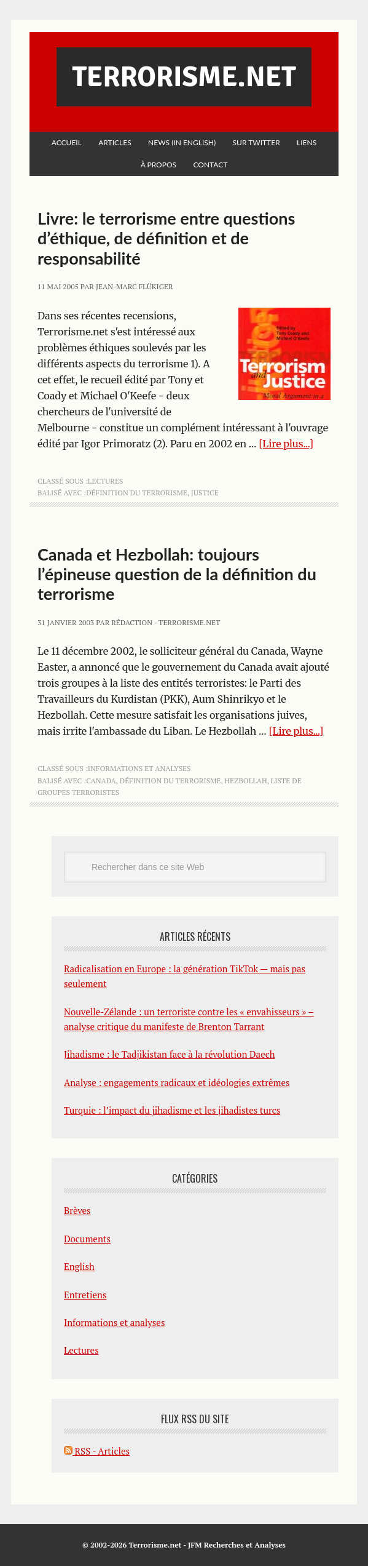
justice (205, 492)
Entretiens (85, 1294)
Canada (101, 780)
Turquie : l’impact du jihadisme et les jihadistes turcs (172, 1110)
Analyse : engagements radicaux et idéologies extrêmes (177, 1082)
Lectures (105, 480)
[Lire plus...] (286, 443)
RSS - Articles (97, 1451)
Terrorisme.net (184, 77)
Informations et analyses (139, 768)
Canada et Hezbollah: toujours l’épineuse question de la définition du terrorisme (176, 574)
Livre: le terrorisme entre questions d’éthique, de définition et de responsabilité (166, 238)
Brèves (77, 1210)
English (79, 1266)
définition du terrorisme (136, 492)
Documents (87, 1238)
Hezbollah (245, 780)
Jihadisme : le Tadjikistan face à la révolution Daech (169, 1054)
